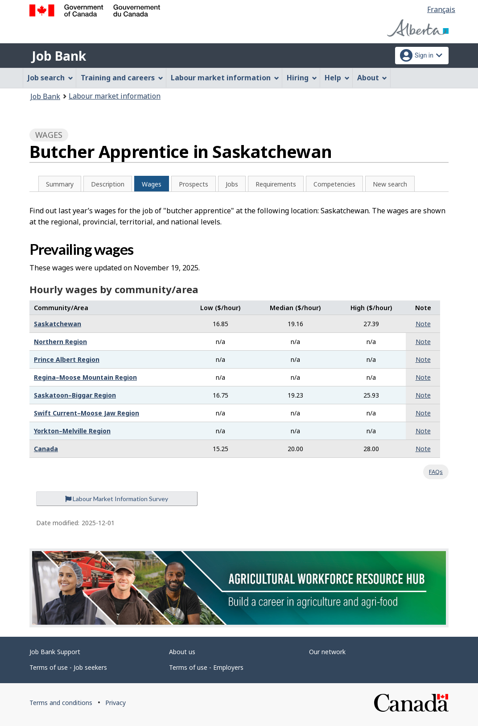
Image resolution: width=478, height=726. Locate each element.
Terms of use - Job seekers (68, 667)
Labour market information (115, 96)
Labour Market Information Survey (116, 498)
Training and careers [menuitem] (122, 78)
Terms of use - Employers (206, 667)
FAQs (436, 472)
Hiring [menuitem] (302, 78)
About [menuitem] (372, 78)
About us (182, 651)
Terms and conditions (60, 702)
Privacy (115, 702)
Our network (327, 651)
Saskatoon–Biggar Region (75, 395)
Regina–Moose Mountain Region (85, 377)
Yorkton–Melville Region (72, 431)
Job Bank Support (54, 651)
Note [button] (423, 323)
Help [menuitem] (337, 78)
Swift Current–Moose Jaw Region (86, 413)
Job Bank (59, 55)
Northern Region (60, 341)
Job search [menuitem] (50, 78)
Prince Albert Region (66, 359)
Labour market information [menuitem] (225, 78)
